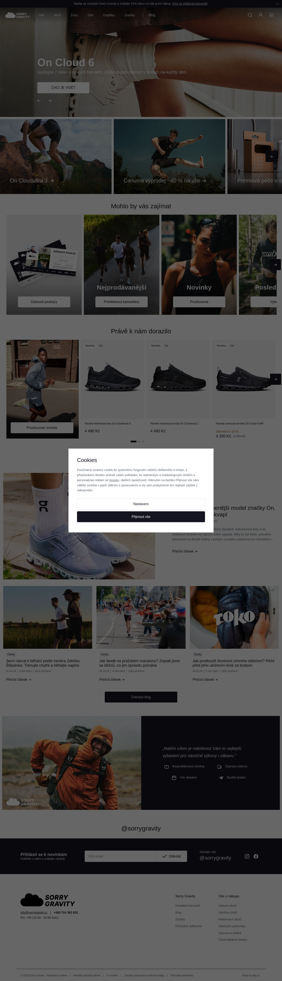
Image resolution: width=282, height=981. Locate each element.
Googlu (114, 480)
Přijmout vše (141, 517)
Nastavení (141, 504)
